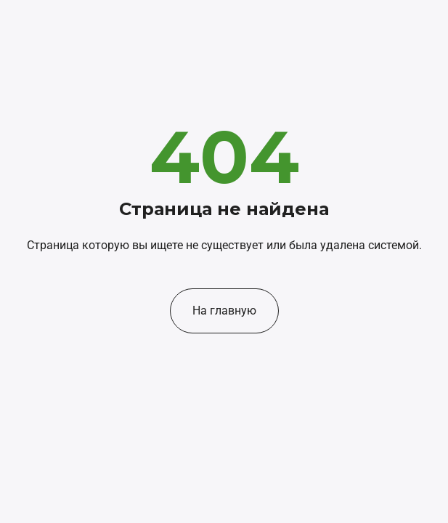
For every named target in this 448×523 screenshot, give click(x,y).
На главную (224, 310)
